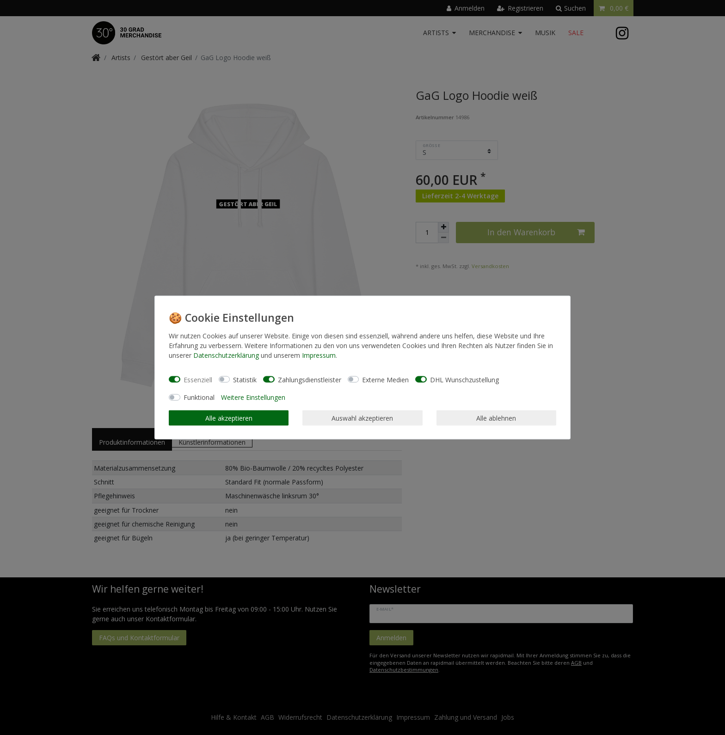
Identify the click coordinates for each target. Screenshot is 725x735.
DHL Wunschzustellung (464, 379)
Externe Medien (385, 379)
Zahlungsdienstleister (309, 379)
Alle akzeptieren (228, 417)
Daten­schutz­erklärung (226, 355)
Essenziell (198, 379)
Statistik (245, 379)
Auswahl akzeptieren (362, 417)
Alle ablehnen (496, 417)
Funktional (199, 397)
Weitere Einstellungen (253, 397)
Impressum (319, 355)
